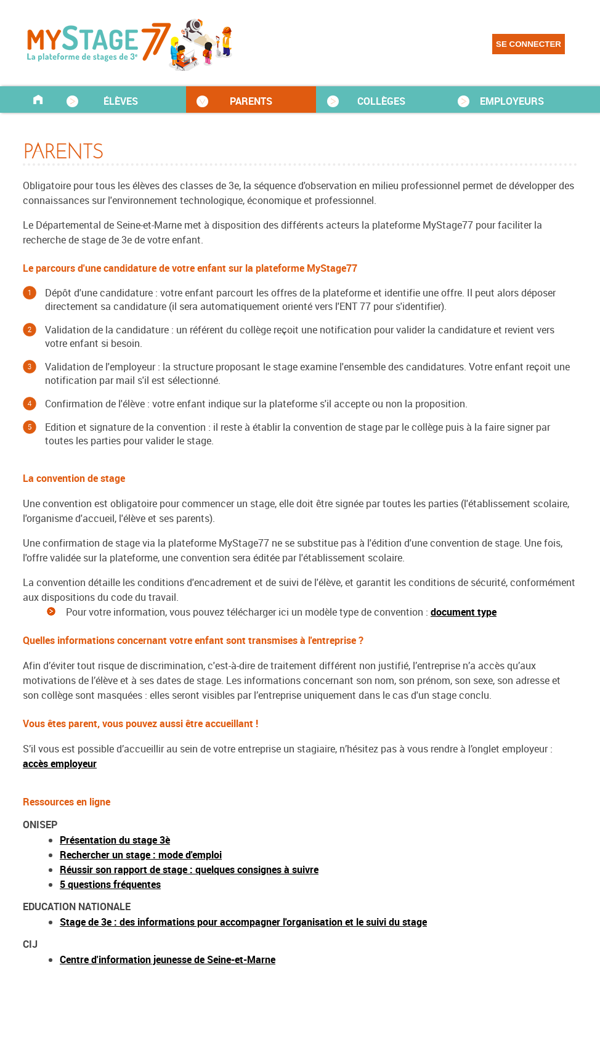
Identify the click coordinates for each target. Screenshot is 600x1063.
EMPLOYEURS (512, 101)
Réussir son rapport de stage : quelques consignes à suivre (189, 869)
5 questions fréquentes (110, 884)
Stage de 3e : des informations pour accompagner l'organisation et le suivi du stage (243, 922)
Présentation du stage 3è (115, 840)
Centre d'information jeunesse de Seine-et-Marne (167, 959)
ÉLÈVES (120, 101)
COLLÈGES (381, 101)
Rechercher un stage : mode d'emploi (141, 854)
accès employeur (60, 763)
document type (464, 612)
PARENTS (251, 101)
